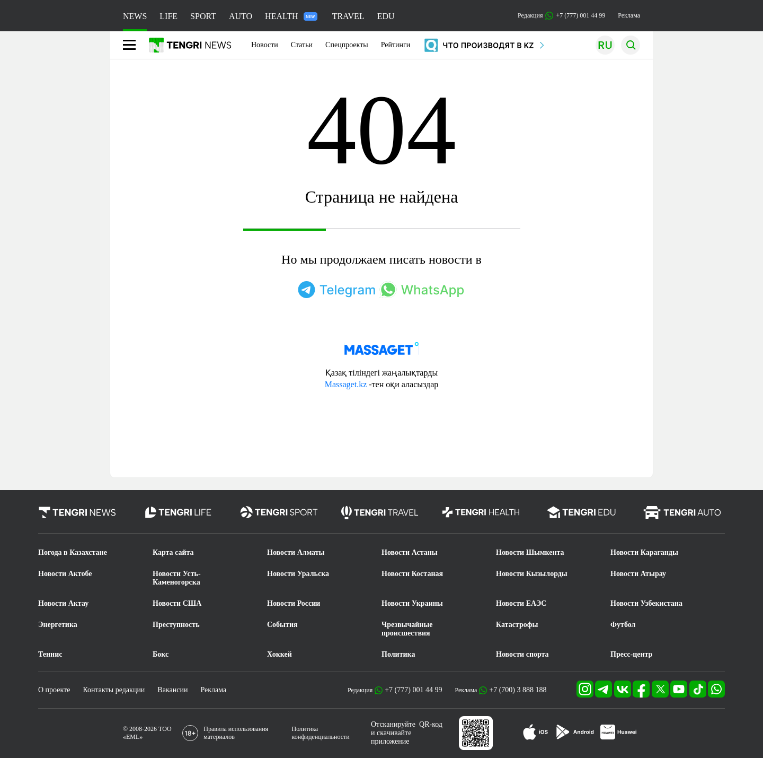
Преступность (176, 625)
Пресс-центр (631, 654)
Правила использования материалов (235, 732)
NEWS (135, 16)
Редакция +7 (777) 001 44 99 (561, 16)
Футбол (622, 625)
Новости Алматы (296, 552)
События (282, 625)
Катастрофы (517, 625)
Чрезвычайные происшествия (407, 629)
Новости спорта (522, 654)
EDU (386, 16)
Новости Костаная (412, 574)
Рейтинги (396, 45)
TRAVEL (348, 16)
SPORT (203, 16)
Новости (264, 45)
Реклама (629, 15)
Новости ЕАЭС (521, 603)
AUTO (240, 16)
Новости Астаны (410, 552)
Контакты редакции (114, 690)
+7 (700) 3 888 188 (517, 690)
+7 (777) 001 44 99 (413, 690)
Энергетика (57, 625)
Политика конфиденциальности (321, 732)
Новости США (177, 603)
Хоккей (279, 654)
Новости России (293, 603)
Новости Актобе (65, 574)
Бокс (160, 654)
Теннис (50, 654)
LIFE (168, 16)
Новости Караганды (644, 552)
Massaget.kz (346, 384)
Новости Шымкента (530, 552)
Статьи (302, 45)
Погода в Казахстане (72, 552)
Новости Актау (63, 603)
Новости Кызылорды (531, 574)
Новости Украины (412, 603)
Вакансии (172, 690)
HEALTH (291, 16)
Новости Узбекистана (646, 603)
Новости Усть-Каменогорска (177, 578)
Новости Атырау (638, 574)
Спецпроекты (346, 45)
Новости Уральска (298, 574)
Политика (398, 654)
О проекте (54, 690)
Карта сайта (173, 552)
